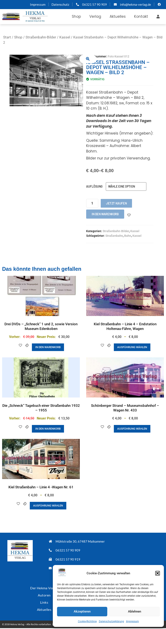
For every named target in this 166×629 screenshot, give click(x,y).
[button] (157, 573)
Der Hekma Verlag (44, 586)
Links (44, 599)
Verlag (95, 16)
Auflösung (94, 186)
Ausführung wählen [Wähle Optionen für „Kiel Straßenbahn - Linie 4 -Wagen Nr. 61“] (48, 505)
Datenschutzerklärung (111, 621)
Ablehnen (134, 611)
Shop (76, 16)
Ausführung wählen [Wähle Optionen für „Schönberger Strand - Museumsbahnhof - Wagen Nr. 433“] (132, 428)
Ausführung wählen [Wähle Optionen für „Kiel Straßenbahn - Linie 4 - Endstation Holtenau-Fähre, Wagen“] (132, 347)
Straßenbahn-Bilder (41, 37)
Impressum (132, 621)
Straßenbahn (114, 235)
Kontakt (141, 16)
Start (7, 37)
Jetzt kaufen (116, 203)
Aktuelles (118, 16)
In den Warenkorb (105, 214)
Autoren (44, 593)
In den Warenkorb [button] (48, 347)
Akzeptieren (82, 611)
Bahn (127, 235)
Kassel (64, 37)
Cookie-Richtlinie (87, 621)
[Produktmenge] (92, 203)
